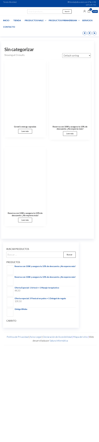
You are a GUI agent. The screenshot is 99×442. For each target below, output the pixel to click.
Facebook (84, 33)
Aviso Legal (35, 336)
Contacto (9, 27)
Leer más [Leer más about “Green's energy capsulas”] (25, 131)
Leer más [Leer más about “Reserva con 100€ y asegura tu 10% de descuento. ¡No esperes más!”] (70, 133)
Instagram (89, 33)
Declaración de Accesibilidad (57, 336)
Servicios (87, 20)
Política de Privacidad (17, 336)
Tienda (17, 20)
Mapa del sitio (80, 336)
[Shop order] (76, 55)
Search (67, 11)
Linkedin (94, 33)
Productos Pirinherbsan (63, 20)
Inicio (6, 20)
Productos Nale (34, 20)
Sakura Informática (59, 340)
